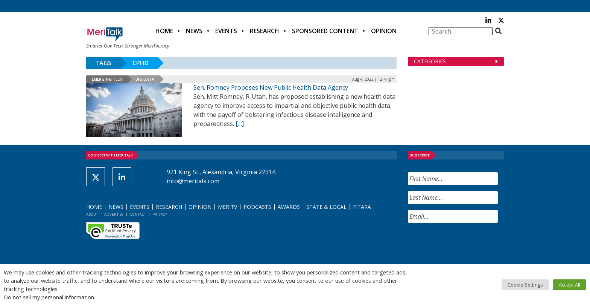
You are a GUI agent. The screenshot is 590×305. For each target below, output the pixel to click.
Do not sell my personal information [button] (49, 297)
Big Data (144, 79)
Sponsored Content (325, 31)
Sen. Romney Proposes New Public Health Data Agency (270, 87)
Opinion (384, 31)
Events (226, 31)
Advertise (113, 214)
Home (164, 31)
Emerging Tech (107, 79)
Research (264, 31)
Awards (289, 206)
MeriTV (227, 206)
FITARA (362, 206)
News (194, 31)
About (92, 214)
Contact (138, 214)
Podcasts (257, 206)
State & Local (326, 206)
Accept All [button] (569, 284)
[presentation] (465, 243)
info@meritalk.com (193, 181)
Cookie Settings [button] (525, 284)
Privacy (159, 214)
